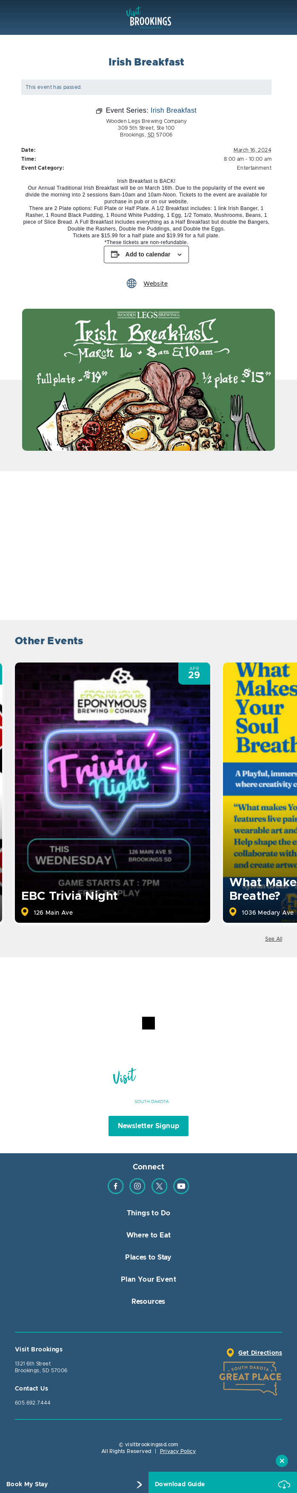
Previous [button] (251, 642)
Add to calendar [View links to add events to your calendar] (148, 254)
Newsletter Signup (149, 1126)
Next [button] (274, 642)
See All (273, 938)
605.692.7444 (33, 1402)
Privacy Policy (178, 1451)
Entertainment (254, 168)
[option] (148, 380)
